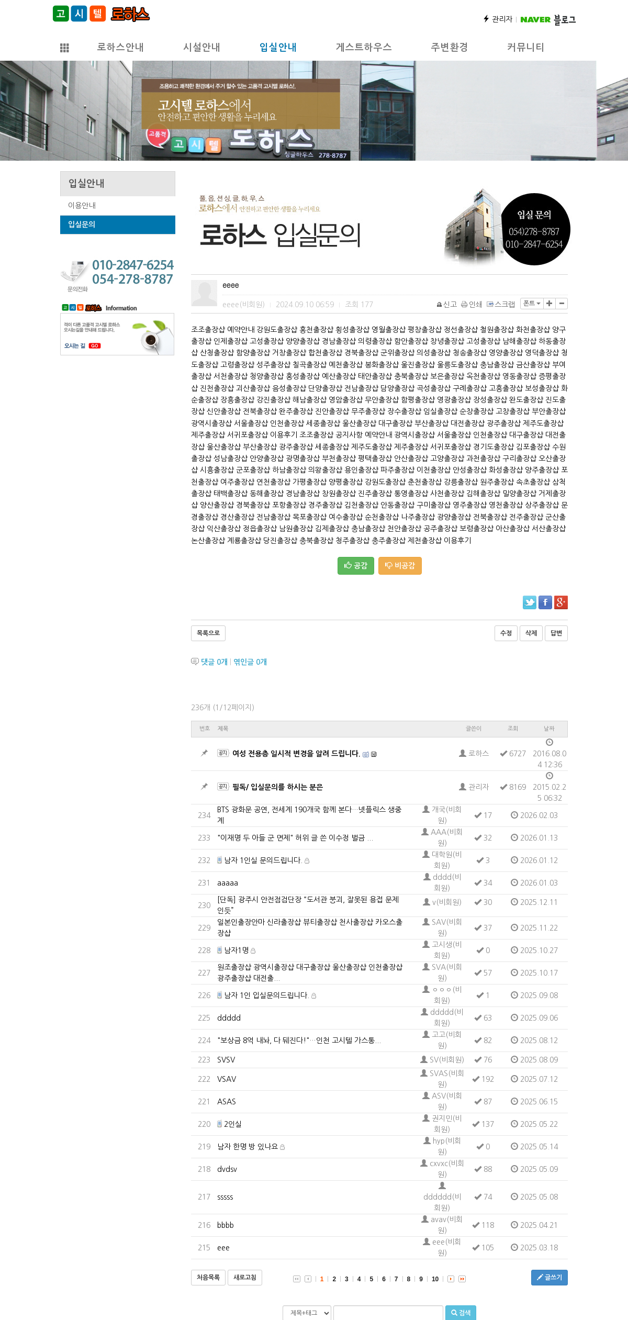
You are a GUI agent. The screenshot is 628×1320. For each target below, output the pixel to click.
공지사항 (349, 435)
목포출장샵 (310, 517)
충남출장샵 (497, 364)
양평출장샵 (346, 482)
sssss (225, 1197)
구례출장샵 (470, 388)
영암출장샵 (346, 400)
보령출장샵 (476, 528)
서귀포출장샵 (247, 435)
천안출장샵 (404, 528)
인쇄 (472, 304)
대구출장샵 (395, 423)
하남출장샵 (289, 470)
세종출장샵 (323, 423)
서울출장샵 (251, 423)
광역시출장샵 (211, 423)
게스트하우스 (363, 47)
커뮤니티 (526, 47)
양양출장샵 (303, 341)
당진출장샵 (280, 540)
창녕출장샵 (447, 341)
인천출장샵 (287, 423)
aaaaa (227, 883)
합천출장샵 (325, 352)
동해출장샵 (267, 493)
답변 (556, 633)
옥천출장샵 (483, 376)
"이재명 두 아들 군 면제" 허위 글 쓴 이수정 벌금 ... (295, 838)
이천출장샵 (434, 470)
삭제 (531, 633)
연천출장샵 (273, 482)
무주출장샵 (368, 411)
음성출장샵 (289, 388)
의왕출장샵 (325, 470)
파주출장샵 (397, 470)
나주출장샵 (418, 517)
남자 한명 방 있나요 (247, 1146)
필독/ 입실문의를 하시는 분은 (277, 787)
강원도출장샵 (276, 329)
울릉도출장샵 (457, 364)
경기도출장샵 (493, 447)
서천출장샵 (231, 376)
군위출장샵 (397, 352)
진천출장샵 (217, 388)
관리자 (497, 19)
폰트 (532, 303)
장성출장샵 (490, 400)
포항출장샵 (289, 505)
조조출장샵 (208, 329)
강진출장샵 (273, 400)
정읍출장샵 (260, 528)
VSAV (226, 1079)
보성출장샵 (542, 388)
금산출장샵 (533, 364)
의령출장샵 (375, 341)
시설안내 (201, 47)
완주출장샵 (296, 411)
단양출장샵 (325, 388)
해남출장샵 (310, 400)
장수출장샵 (404, 411)
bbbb (225, 1225)
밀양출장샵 (519, 493)
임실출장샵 (440, 411)
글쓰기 (549, 1277)
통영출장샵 (411, 493)
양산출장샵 (217, 505)
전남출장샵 (361, 388)
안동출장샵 (397, 505)
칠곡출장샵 (310, 364)
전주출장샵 (526, 517)
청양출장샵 (267, 376)
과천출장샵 (483, 458)
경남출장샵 (339, 341)
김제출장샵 (332, 528)
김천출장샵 (361, 505)
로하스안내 (120, 47)
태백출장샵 (231, 493)
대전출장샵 (468, 423)
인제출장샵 (231, 341)
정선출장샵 (461, 329)
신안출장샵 (224, 411)
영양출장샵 (506, 352)
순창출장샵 (476, 411)
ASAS (226, 1101)
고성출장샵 (267, 341)
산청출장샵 (217, 352)
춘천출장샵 (425, 482)
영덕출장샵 (542, 352)
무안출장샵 (382, 400)
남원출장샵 (296, 528)
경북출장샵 (361, 352)
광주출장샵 (504, 423)
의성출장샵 (434, 352)
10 (435, 1279)
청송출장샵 (470, 352)
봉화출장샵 (382, 364)
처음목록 (208, 1277)
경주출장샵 (325, 505)
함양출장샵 (253, 352)
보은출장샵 (447, 376)
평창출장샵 (425, 329)
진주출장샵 (375, 493)
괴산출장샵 (253, 388)
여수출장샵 (346, 517)
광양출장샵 (454, 517)
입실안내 (278, 47)
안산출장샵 (411, 458)
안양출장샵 (267, 458)
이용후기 (283, 435)
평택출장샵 (375, 458)
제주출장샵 (208, 435)
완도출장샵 (526, 400)
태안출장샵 (375, 376)
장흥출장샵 (237, 400)
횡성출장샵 (352, 329)
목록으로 (208, 633)
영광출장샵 (454, 400)
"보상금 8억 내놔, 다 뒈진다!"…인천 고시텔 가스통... (299, 1040)
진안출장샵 (332, 411)
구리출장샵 (519, 458)
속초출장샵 (533, 482)
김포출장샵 (533, 447)
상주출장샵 (542, 505)
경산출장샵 (237, 517)
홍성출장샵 (303, 376)
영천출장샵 (506, 505)
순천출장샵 (382, 517)
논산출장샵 (208, 540)
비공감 (400, 565)
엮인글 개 (250, 662)
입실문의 (81, 224)
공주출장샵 (440, 528)
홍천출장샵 (316, 329)
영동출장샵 (519, 376)
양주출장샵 (542, 470)
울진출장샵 (418, 364)
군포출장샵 (253, 470)
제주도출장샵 (543, 423)
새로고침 (244, 1277)
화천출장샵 (533, 329)
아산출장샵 (513, 528)
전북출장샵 (260, 411)
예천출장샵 (346, 364)
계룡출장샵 (244, 540)
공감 (355, 565)
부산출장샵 (431, 423)
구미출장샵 (434, 505)
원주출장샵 (497, 482)
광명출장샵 (303, 458)
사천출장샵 (447, 493)
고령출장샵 (237, 364)
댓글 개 (214, 662)
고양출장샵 (447, 458)
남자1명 (236, 950)
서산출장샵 (549, 528)
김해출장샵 (483, 493)
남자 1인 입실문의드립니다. (266, 995)
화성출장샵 (506, 470)
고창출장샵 (513, 411)
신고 (447, 304)
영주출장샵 (470, 505)
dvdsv (227, 1169)
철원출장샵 (497, 329)
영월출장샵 (389, 329)
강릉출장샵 (461, 482)
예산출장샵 (339, 376)
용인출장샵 (361, 470)
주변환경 (449, 47)
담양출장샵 (397, 388)
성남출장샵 (231, 458)
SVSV (226, 1060)
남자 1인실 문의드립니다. (263, 860)
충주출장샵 (389, 540)
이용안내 (81, 205)
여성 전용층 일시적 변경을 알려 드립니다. (296, 753)
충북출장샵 (411, 376)
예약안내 (240, 329)
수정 (506, 633)
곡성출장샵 (434, 388)
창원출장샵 (339, 493)
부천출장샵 (339, 458)
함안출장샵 (411, 341)
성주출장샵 (273, 364)
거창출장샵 (289, 352)
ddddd (229, 1018)
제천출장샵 (425, 540)
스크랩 (501, 304)
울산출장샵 (359, 423)
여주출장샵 (237, 482)
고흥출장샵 (506, 388)
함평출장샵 (418, 400)
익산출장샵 (224, 528)
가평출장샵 (310, 482)
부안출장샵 (549, 411)
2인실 (233, 1124)
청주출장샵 (352, 540)
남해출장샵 (519, 341)
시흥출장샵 (217, 470)
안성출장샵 (470, 470)
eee (223, 1247)
